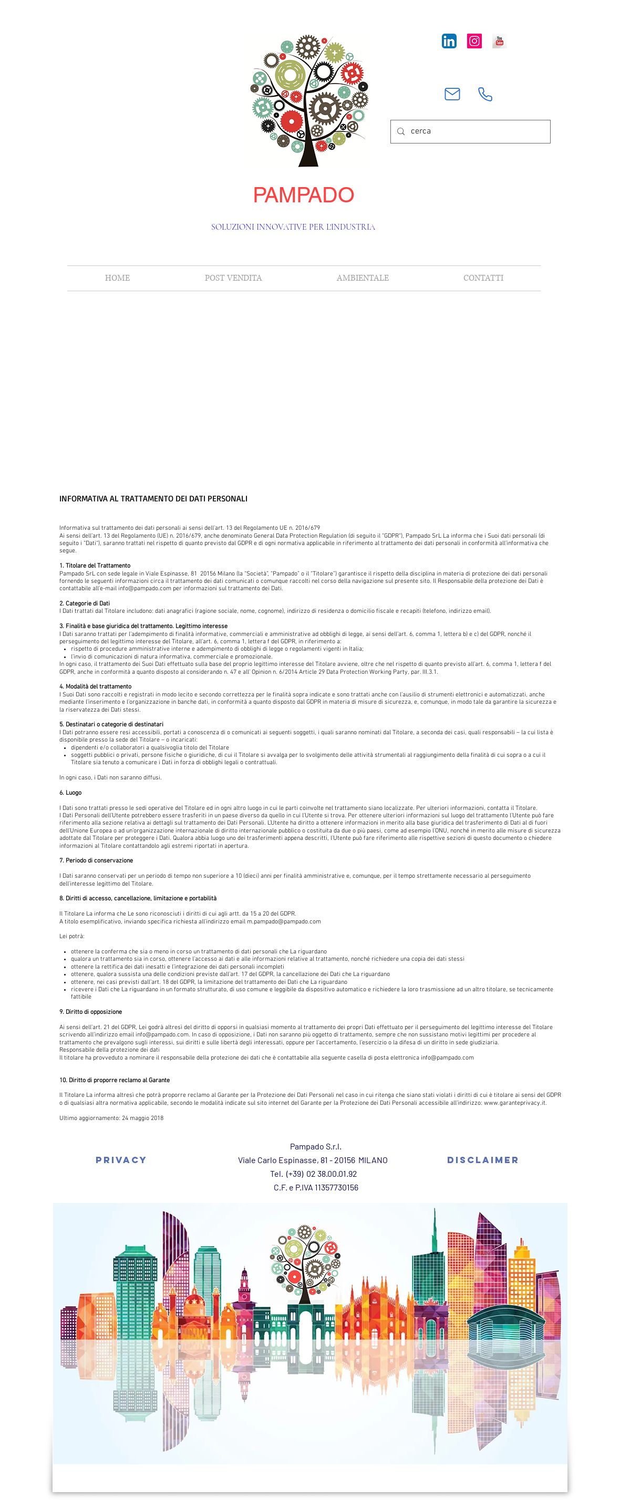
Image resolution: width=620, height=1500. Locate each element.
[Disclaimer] (483, 1160)
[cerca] (469, 131)
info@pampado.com (144, 588)
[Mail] (452, 94)
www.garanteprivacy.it (514, 1103)
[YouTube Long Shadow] (499, 41)
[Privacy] (121, 1160)
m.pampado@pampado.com (284, 922)
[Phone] (484, 94)
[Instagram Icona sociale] (474, 41)
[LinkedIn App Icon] (449, 41)
